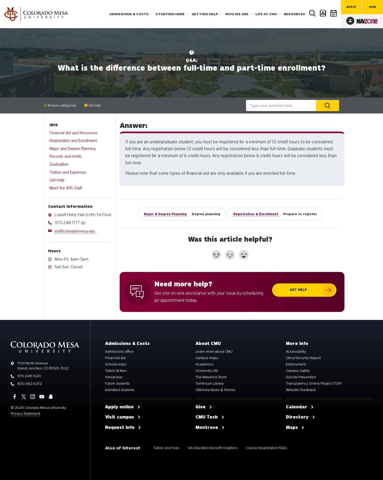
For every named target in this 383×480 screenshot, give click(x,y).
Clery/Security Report (303, 358)
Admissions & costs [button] (129, 14)
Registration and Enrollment (73, 140)
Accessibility (296, 351)
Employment (296, 364)
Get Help (56, 180)
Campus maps (206, 358)
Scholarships (115, 364)
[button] (216, 254)
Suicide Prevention (301, 377)
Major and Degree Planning (72, 148)
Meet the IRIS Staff (65, 188)
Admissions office (119, 351)
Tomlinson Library (209, 383)
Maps (295, 427)
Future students (117, 383)
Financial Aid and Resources (73, 133)
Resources (294, 14)
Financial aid (115, 358)
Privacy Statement (25, 413)
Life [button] (266, 14)
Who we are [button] (236, 14)
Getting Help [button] (205, 14)
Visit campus (123, 417)
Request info (123, 427)
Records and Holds (65, 156)
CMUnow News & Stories (215, 390)
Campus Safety (298, 371)
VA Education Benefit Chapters (213, 448)
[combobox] (281, 105)
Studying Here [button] (170, 14)
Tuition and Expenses (67, 172)
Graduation (58, 164)
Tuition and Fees (166, 448)
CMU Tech (209, 417)
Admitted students (120, 390)
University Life (206, 371)
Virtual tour (114, 377)
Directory (323, 13)
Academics (204, 364)
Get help (92, 105)
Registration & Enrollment (255, 214)
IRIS (53, 125)
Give (372, 7)
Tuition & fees (116, 371)
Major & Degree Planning (165, 214)
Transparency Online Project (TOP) (314, 383)
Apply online (122, 407)
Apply (351, 7)
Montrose (210, 427)
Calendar (333, 13)
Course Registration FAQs (266, 448)
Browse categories (60, 105)
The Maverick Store (211, 377)
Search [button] (312, 13)
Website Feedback (301, 390)
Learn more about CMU (213, 351)
